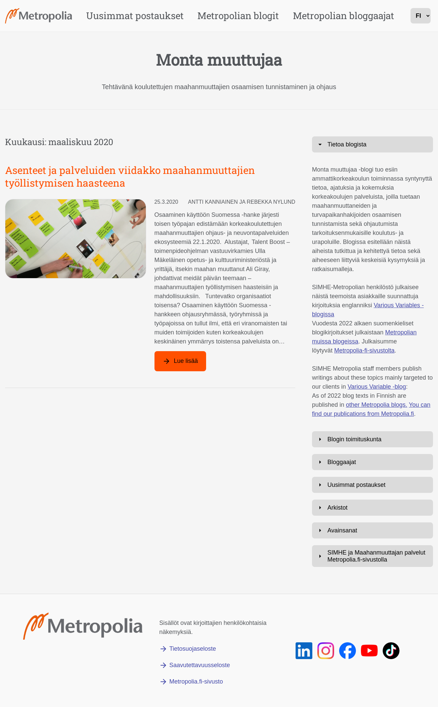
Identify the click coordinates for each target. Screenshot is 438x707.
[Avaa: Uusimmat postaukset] (372, 485)
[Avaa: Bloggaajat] (372, 462)
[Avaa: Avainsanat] (372, 530)
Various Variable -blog (377, 386)
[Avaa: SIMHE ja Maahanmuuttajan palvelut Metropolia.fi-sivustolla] (372, 556)
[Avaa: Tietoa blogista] (372, 144)
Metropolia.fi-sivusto (196, 681)
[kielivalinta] (421, 15)
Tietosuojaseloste (192, 648)
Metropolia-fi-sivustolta (364, 350)
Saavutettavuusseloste (199, 665)
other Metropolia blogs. (376, 404)
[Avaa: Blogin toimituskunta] (372, 439)
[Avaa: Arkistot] (372, 508)
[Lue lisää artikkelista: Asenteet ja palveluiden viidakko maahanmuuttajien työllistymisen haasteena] (180, 361)
